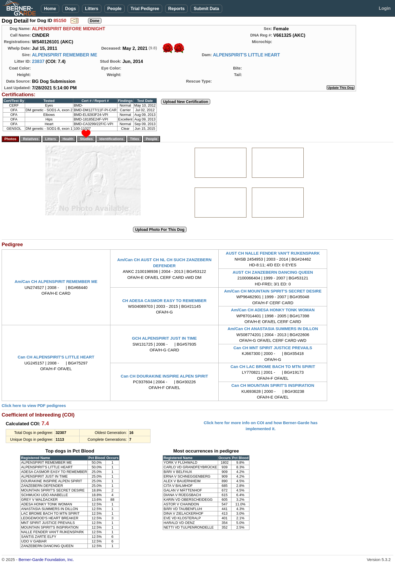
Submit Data (206, 8)
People (114, 8)
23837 (38, 61)
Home (50, 8)
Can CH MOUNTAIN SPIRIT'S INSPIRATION (272, 385)
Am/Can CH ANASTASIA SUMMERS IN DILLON (273, 328)
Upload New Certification (185, 101)
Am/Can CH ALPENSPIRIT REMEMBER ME (56, 281)
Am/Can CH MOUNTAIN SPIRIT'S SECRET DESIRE (273, 291)
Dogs (70, 8)
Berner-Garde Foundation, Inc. (46, 559)
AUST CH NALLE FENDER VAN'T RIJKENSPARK (273, 253)
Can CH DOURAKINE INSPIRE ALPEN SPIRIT (164, 376)
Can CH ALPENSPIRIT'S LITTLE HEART (56, 357)
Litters (91, 8)
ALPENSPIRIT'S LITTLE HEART (246, 54)
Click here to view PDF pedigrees (34, 405)
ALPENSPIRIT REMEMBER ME (64, 54)
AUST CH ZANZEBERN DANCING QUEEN (273, 272)
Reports (176, 8)
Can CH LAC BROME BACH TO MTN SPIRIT (272, 366)
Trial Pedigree (145, 8)
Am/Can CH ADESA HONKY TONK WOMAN (273, 309)
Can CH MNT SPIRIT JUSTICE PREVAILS (272, 347)
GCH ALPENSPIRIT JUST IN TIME (164, 338)
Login (385, 8)
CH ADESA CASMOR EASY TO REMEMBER (164, 300)
